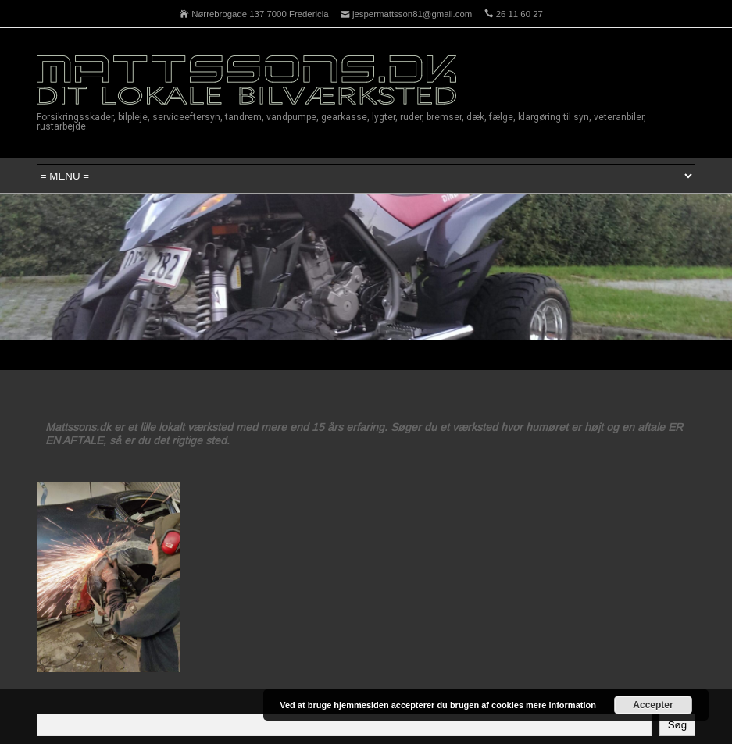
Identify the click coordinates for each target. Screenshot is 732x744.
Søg (677, 725)
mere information (561, 705)
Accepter (653, 705)
